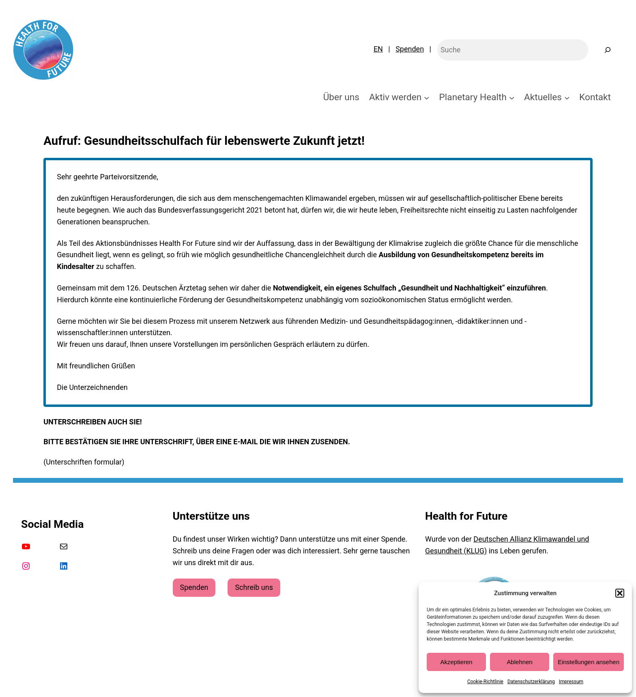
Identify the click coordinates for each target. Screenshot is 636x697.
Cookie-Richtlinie (485, 681)
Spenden (409, 49)
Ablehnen (519, 661)
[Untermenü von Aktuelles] (567, 97)
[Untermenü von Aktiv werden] (427, 97)
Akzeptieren (456, 661)
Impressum (571, 681)
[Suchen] (607, 49)
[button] (620, 593)
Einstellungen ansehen (588, 661)
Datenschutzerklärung (531, 681)
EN (378, 49)
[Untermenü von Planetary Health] (512, 97)
